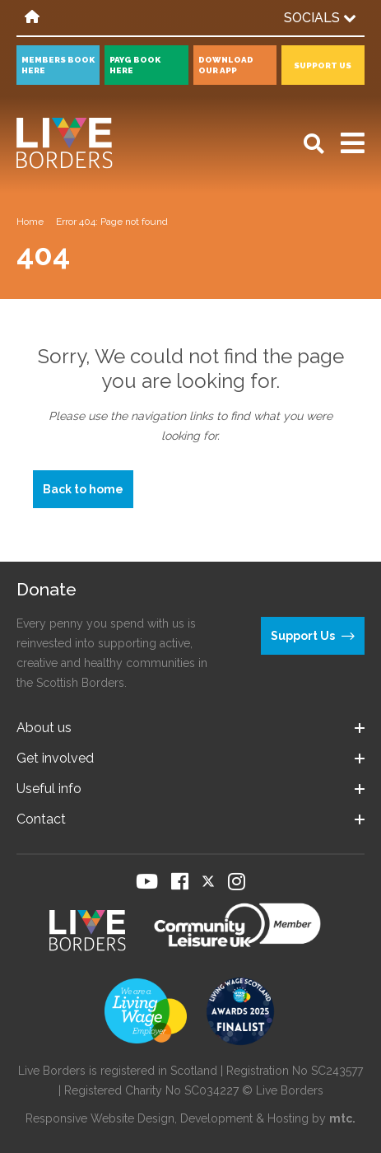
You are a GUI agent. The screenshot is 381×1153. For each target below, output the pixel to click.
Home (30, 221)
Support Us (322, 65)
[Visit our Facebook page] (179, 881)
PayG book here (134, 65)
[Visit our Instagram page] (236, 881)
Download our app (225, 65)
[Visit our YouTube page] (147, 881)
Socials (320, 18)
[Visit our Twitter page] (208, 881)
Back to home (83, 489)
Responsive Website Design (100, 1118)
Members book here (58, 65)
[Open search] (314, 143)
